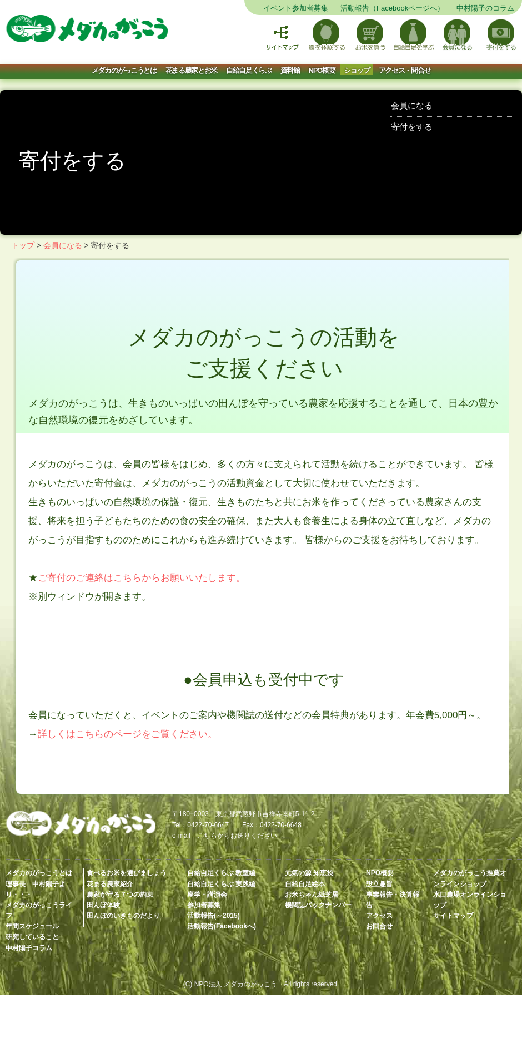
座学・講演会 (207, 894)
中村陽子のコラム (485, 8)
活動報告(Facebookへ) (221, 926)
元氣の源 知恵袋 (309, 873)
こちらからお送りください (237, 835)
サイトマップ (282, 33)
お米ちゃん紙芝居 (311, 894)
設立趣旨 (379, 884)
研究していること (32, 937)
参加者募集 (203, 905)
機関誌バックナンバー (318, 905)
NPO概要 (322, 70)
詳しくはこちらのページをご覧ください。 (127, 734)
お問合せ (379, 926)
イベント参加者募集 (295, 8)
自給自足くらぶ (249, 70)
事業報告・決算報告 (392, 900)
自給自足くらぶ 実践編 (221, 884)
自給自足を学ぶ (413, 33)
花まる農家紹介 (110, 884)
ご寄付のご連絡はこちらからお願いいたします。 (141, 577)
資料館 (290, 70)
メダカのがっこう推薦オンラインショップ (469, 878)
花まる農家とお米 (191, 70)
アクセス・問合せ (405, 70)
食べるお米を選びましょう (127, 873)
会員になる (457, 33)
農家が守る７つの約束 (120, 894)
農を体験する (326, 33)
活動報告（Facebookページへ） (392, 8)
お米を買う (370, 33)
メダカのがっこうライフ (39, 910)
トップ (22, 245)
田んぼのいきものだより (123, 916)
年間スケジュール (32, 926)
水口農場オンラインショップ (469, 900)
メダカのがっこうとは (124, 70)
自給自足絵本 (305, 884)
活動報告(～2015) (213, 916)
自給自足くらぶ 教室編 (221, 873)
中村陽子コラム (29, 948)
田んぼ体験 (103, 905)
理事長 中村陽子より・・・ (36, 889)
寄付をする (501, 33)
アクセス (379, 916)
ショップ (357, 70)
